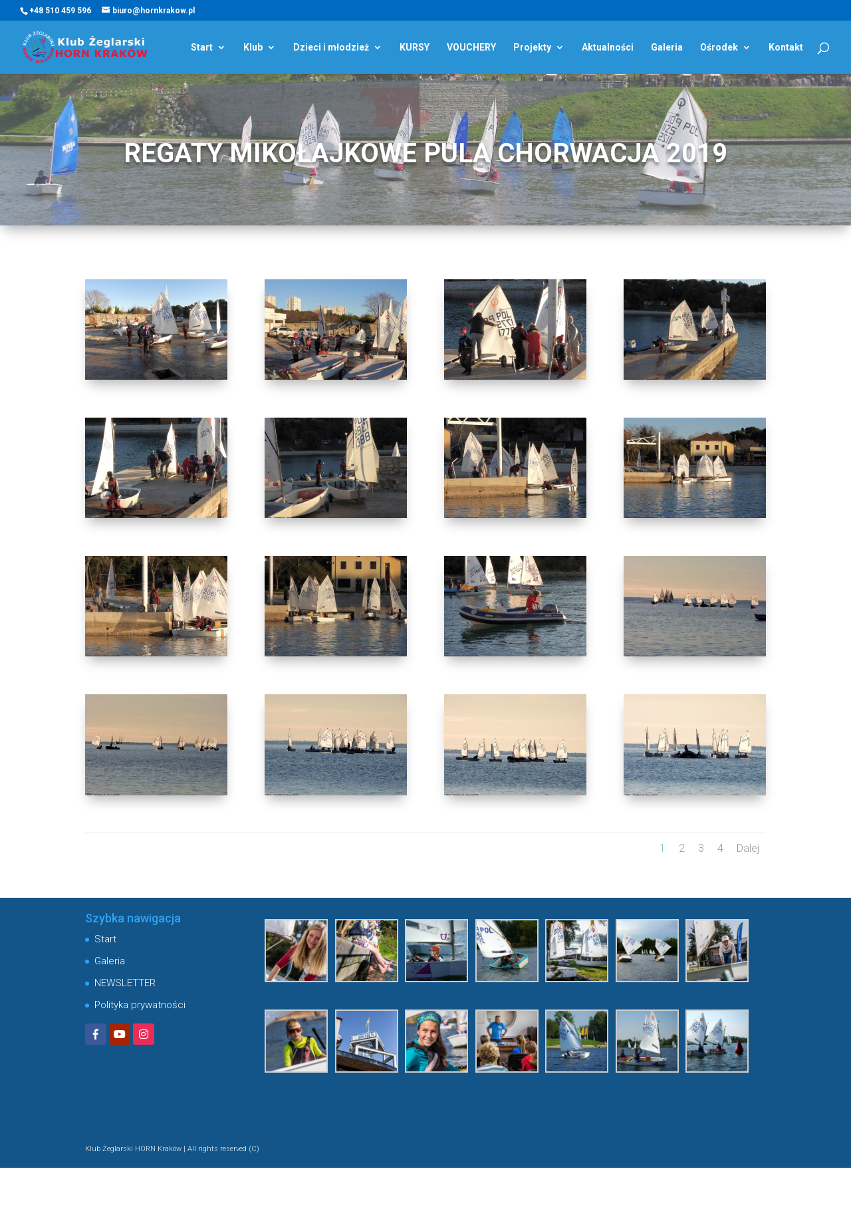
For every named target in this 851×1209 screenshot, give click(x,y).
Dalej (748, 848)
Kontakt (786, 48)
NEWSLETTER (125, 983)
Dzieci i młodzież (331, 48)
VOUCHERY (471, 48)
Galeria (667, 48)
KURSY (414, 48)
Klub (253, 48)
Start (202, 48)
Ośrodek (719, 48)
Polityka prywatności (139, 1005)
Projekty (532, 48)
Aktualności (608, 48)
